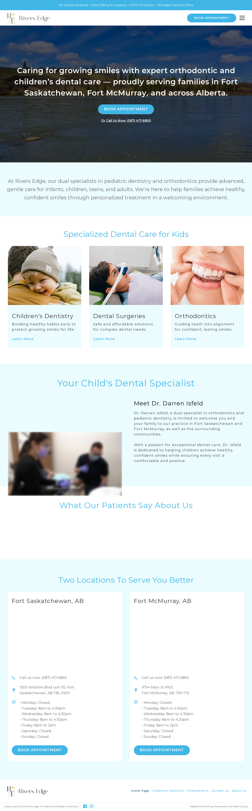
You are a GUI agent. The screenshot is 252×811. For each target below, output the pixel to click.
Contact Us (220, 791)
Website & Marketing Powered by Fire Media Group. (219, 806)
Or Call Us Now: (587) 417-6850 (126, 120)
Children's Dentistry (168, 791)
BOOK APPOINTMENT (212, 18)
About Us (239, 791)
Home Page (140, 791)
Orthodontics (197, 791)
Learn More (22, 339)
